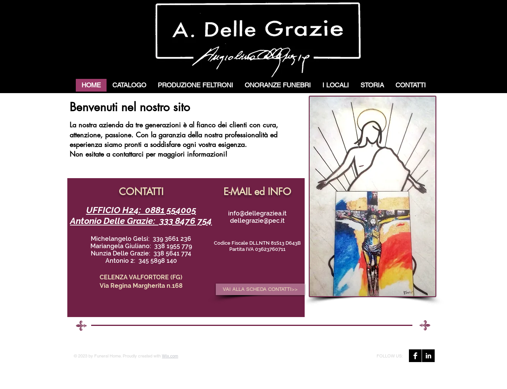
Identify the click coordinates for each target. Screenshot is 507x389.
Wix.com (170, 356)
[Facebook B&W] (415, 355)
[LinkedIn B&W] (428, 355)
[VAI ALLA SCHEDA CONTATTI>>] (260, 289)
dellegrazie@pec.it (257, 220)
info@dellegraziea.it (257, 213)
